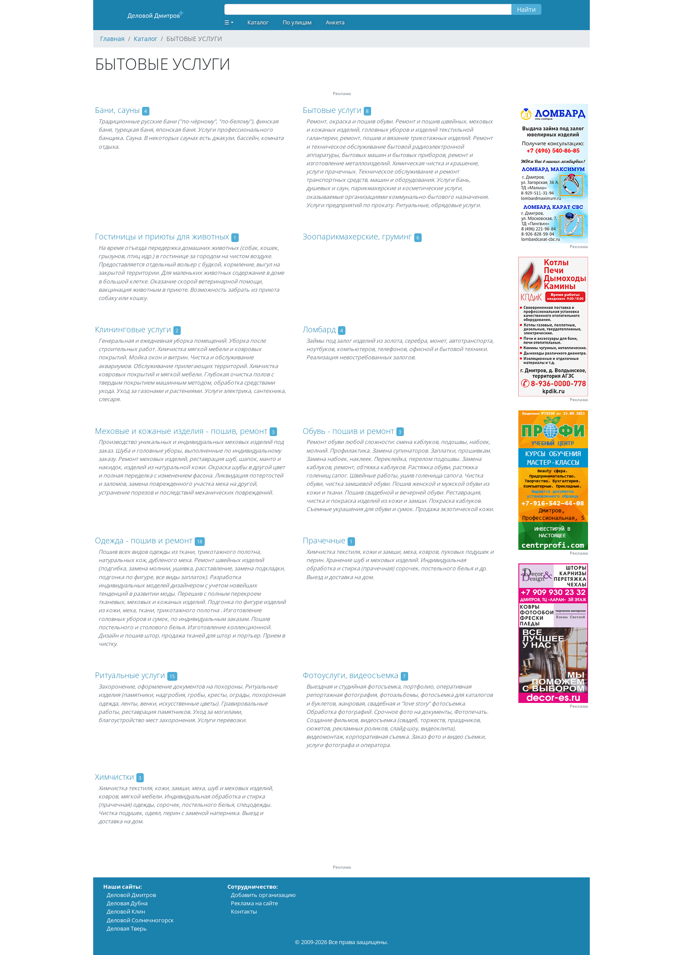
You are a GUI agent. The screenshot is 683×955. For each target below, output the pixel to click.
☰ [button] (227, 22)
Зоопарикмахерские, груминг (357, 236)
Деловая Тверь (127, 928)
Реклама (579, 246)
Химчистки (114, 776)
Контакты (244, 911)
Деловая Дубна (127, 903)
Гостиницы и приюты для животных (162, 236)
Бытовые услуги (332, 110)
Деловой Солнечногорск (140, 920)
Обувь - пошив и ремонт (348, 431)
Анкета (335, 22)
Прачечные (324, 540)
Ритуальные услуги (130, 675)
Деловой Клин (126, 911)
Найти (526, 9)
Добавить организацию (263, 895)
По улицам (297, 22)
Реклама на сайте (254, 903)
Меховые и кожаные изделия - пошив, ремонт (181, 431)
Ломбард (319, 329)
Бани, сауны (117, 110)
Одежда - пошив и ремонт (144, 540)
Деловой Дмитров (131, 895)
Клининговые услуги (133, 329)
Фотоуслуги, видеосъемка (351, 675)
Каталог (258, 22)
